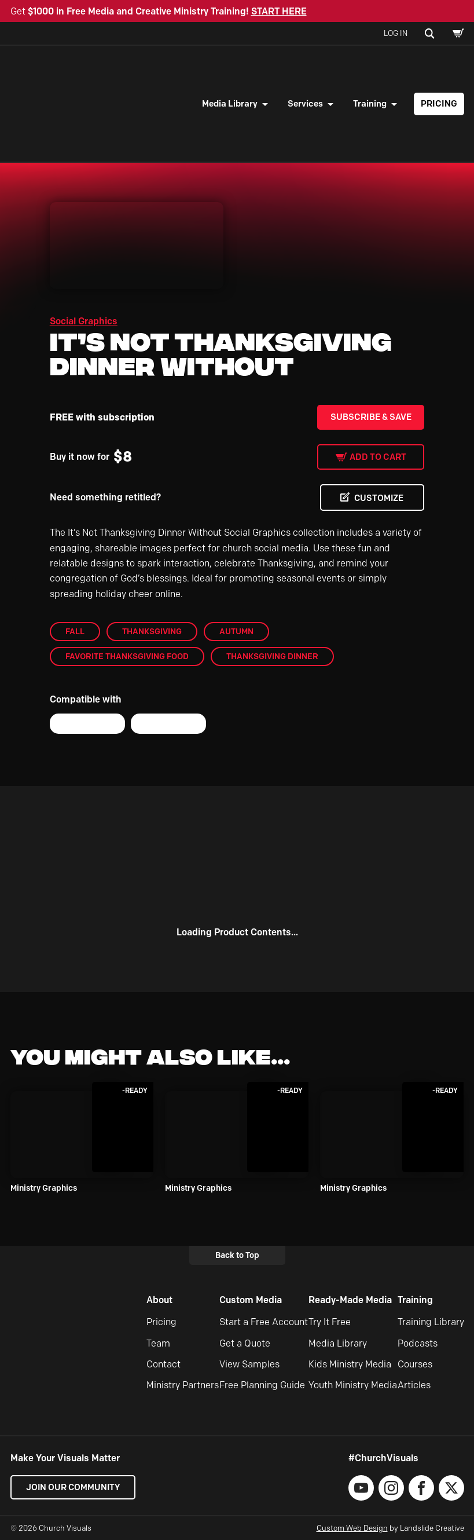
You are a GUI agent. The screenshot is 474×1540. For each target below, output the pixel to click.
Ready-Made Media (350, 1299)
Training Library (431, 1321)
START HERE (279, 11)
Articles (414, 1385)
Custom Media (250, 1299)
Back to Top (237, 1255)
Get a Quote (244, 1343)
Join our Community (74, 1487)
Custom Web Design (352, 1527)
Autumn (236, 631)
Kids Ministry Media (349, 1364)
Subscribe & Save (370, 417)
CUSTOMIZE (377, 498)
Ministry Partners (182, 1385)
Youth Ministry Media (352, 1385)
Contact (163, 1364)
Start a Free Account (263, 1321)
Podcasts (418, 1343)
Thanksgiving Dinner (272, 657)
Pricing (439, 103)
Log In (395, 33)
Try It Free (329, 1321)
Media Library (230, 103)
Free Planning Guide (262, 1385)
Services (305, 103)
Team (158, 1343)
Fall (74, 631)
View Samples (249, 1364)
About (159, 1299)
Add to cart (378, 457)
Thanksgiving (152, 631)
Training (370, 103)
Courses (415, 1364)
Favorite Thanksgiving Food (127, 657)
